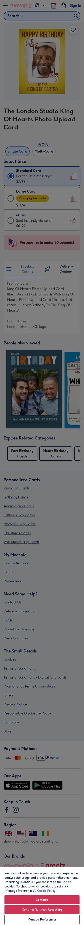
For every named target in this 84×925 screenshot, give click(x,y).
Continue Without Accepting (42, 909)
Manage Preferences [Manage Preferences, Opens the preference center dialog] (42, 919)
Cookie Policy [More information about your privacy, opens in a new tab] (46, 890)
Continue (42, 899)
